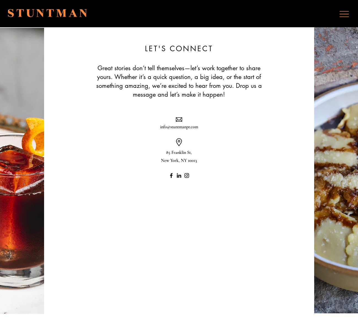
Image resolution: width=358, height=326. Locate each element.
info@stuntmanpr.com (179, 127)
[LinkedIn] (179, 175)
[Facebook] (171, 175)
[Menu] (344, 14)
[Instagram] (187, 175)
